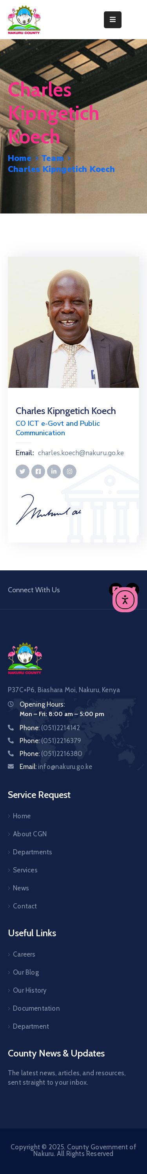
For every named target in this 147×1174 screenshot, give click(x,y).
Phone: (50, 728)
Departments (32, 852)
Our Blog (26, 972)
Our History (30, 990)
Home (19, 158)
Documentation (36, 1008)
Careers (24, 954)
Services (25, 870)
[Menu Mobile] (113, 19)
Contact (25, 906)
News (21, 888)
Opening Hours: (42, 704)
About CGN (30, 834)
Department (31, 1026)
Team (52, 158)
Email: (25, 453)
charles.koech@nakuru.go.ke (81, 453)
